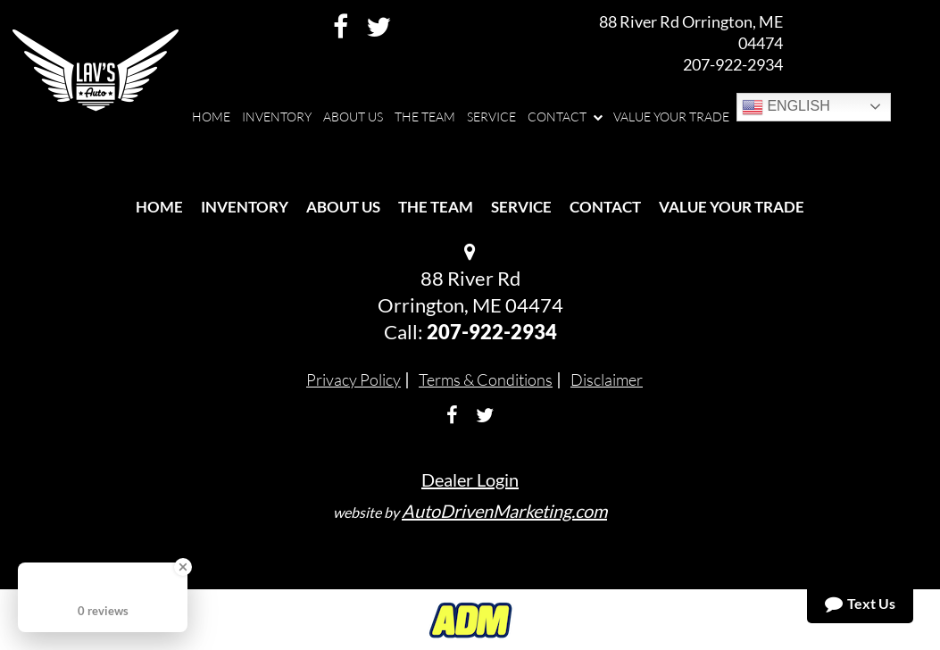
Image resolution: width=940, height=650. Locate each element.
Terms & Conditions (486, 379)
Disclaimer (606, 379)
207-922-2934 (733, 64)
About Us (343, 206)
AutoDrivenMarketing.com (504, 510)
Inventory (244, 206)
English (786, 107)
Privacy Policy (353, 379)
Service (521, 206)
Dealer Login (470, 479)
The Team (435, 206)
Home (159, 206)
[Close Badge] (183, 567)
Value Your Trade (731, 206)
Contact (605, 206)
